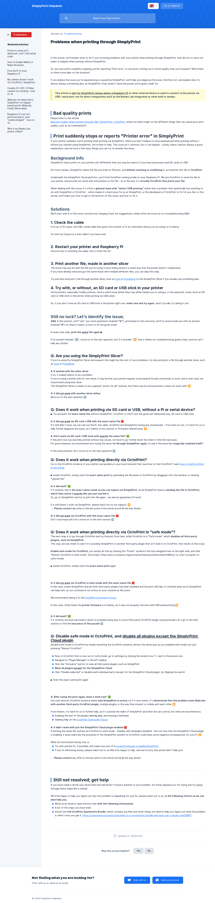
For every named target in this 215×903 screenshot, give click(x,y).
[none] (47, 6)
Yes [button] (138, 850)
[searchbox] (107, 18)
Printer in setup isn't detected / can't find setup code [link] (21, 53)
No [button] (149, 850)
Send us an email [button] (170, 880)
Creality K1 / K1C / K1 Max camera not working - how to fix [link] (21, 91)
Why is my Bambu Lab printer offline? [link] (18, 130)
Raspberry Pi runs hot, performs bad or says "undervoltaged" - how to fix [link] (20, 118)
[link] (19, 34)
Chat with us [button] (139, 880)
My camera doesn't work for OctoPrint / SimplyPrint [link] (21, 81)
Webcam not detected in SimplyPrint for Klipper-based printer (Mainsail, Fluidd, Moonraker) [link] (20, 104)
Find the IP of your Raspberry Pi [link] (17, 72)
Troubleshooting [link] (73, 33)
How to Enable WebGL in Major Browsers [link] (20, 63)
